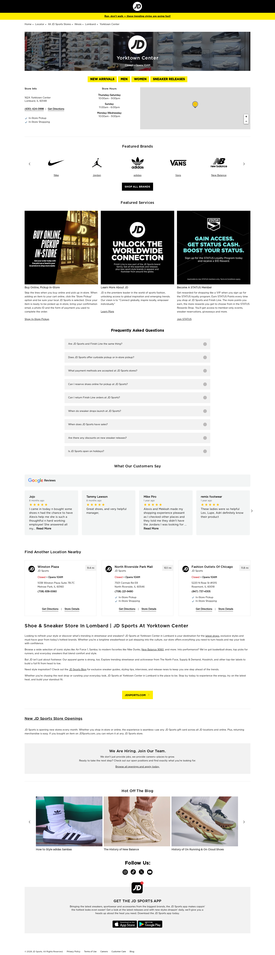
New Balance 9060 (152, 649)
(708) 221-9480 (124, 591)
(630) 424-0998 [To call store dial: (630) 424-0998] (34, 109)
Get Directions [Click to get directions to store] (56, 109)
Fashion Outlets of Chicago (212, 566)
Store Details (72, 609)
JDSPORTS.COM (135, 695)
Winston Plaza (48, 566)
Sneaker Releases (169, 79)
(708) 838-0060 (47, 591)
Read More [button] (43, 528)
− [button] (246, 121)
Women (140, 79)
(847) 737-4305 (201, 591)
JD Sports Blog (77, 669)
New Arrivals (102, 79)
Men (124, 79)
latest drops (212, 635)
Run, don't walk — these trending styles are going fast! (137, 16)
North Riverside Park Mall (134, 566)
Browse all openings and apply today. (137, 766)
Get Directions (50, 609)
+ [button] (246, 117)
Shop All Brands (137, 186)
